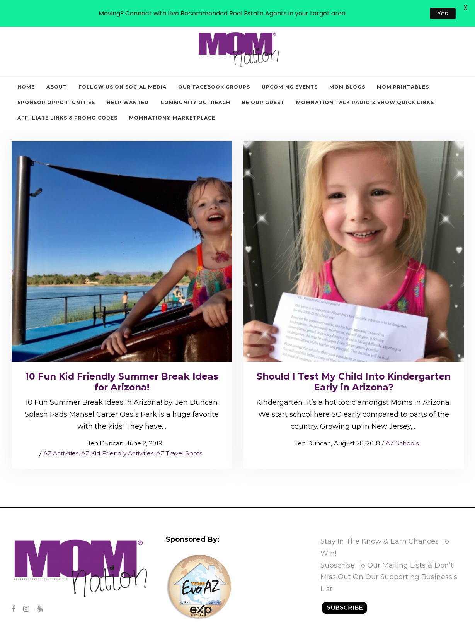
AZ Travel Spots (179, 436)
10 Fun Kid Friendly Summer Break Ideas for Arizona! (121, 364)
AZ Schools (402, 425)
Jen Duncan (101, 425)
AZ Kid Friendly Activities (117, 436)
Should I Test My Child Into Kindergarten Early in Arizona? (354, 364)
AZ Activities (60, 436)
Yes (443, 13)
